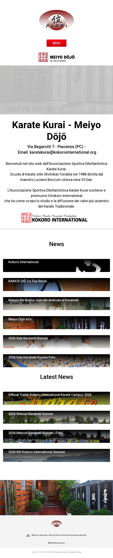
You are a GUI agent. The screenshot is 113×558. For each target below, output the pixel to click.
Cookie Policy (74, 552)
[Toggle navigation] (56, 43)
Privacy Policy (60, 552)
